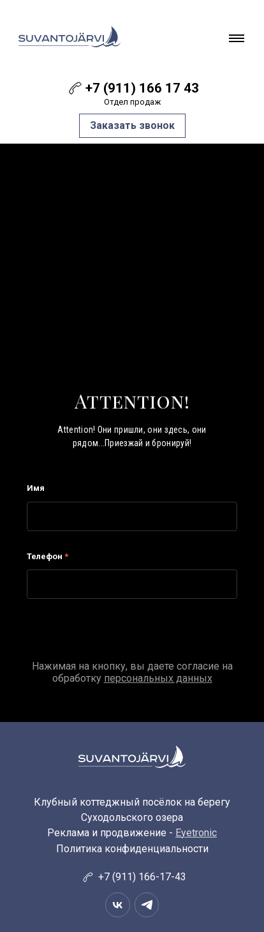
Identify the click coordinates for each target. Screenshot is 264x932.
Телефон (47, 556)
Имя (36, 488)
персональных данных (158, 678)
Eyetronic (196, 833)
